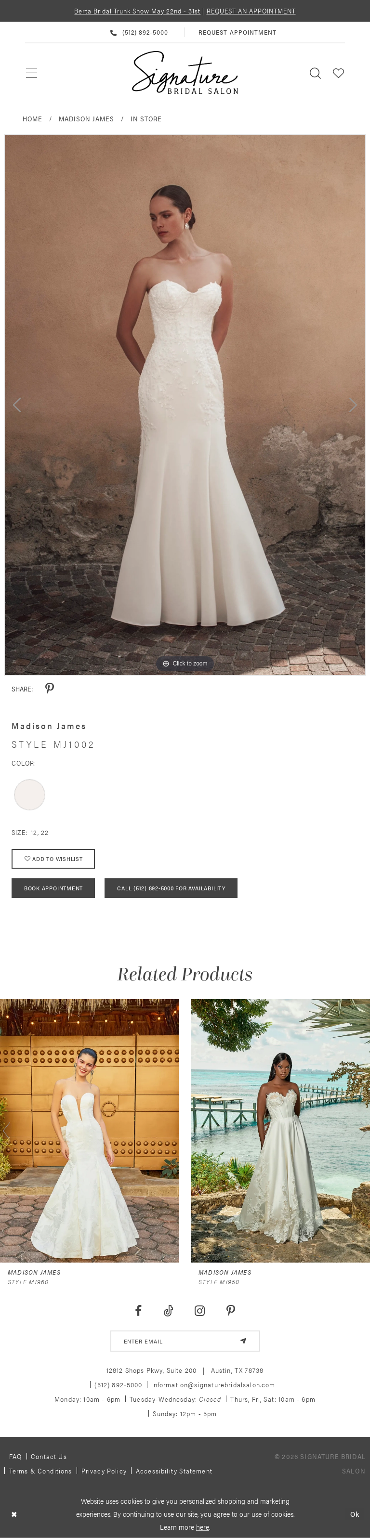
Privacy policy (104, 1470)
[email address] (185, 1341)
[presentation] (89, 1131)
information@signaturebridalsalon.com (213, 1384)
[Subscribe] (243, 1341)
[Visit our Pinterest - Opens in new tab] (231, 1310)
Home (32, 118)
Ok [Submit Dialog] (354, 1514)
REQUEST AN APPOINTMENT (251, 10)
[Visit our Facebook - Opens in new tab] (138, 1310)
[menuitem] (32, 72)
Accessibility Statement (174, 1470)
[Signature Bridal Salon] (185, 72)
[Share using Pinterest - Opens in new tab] (49, 688)
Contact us (49, 1456)
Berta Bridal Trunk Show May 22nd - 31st (137, 10)
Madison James (86, 118)
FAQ (15, 1456)
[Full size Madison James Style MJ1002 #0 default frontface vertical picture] (185, 405)
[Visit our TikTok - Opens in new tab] (168, 1310)
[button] (338, 72)
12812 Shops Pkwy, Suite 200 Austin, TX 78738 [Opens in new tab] (185, 1370)
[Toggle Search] (315, 72)
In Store (146, 118)
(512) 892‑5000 (118, 1384)
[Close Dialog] (14, 1513)
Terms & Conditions (40, 1470)
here (202, 1526)
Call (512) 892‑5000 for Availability (171, 888)
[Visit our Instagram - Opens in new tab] (200, 1310)
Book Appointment (53, 888)
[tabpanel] (185, 405)
